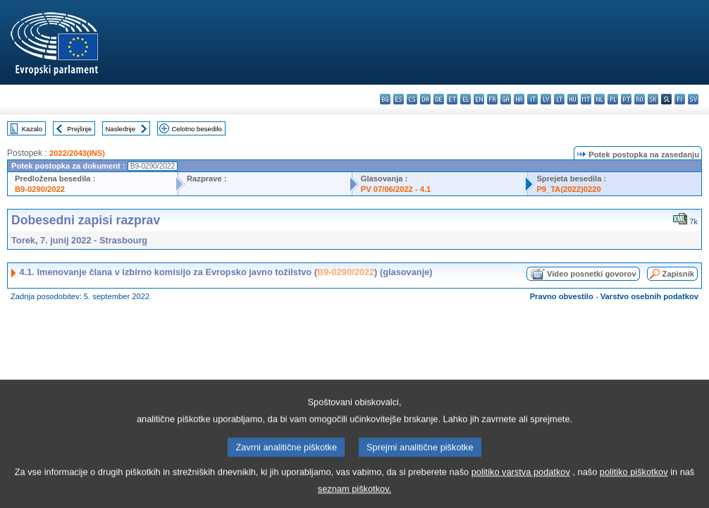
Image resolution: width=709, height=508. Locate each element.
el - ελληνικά (465, 99)
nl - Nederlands (599, 99)
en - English (479, 99)
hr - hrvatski (519, 99)
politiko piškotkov (634, 483)
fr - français (492, 99)
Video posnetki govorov (591, 274)
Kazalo (32, 129)
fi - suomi (679, 99)
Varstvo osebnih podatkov (649, 296)
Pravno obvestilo (561, 296)
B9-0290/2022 (40, 189)
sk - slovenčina (653, 99)
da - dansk (425, 99)
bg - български (385, 99)
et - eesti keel (452, 99)
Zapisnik (678, 274)
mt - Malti (586, 99)
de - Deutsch (438, 99)
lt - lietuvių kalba (559, 99)
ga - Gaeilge (505, 99)
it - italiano (532, 99)
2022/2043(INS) (77, 153)
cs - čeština (412, 99)
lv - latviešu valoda (546, 99)
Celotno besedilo (196, 129)
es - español (398, 99)
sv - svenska (693, 99)
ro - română (639, 99)
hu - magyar (572, 99)
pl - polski (613, 99)
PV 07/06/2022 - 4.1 (396, 189)
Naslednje (120, 129)
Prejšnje (79, 129)
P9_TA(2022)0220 (568, 189)
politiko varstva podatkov (520, 483)
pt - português (626, 99)
